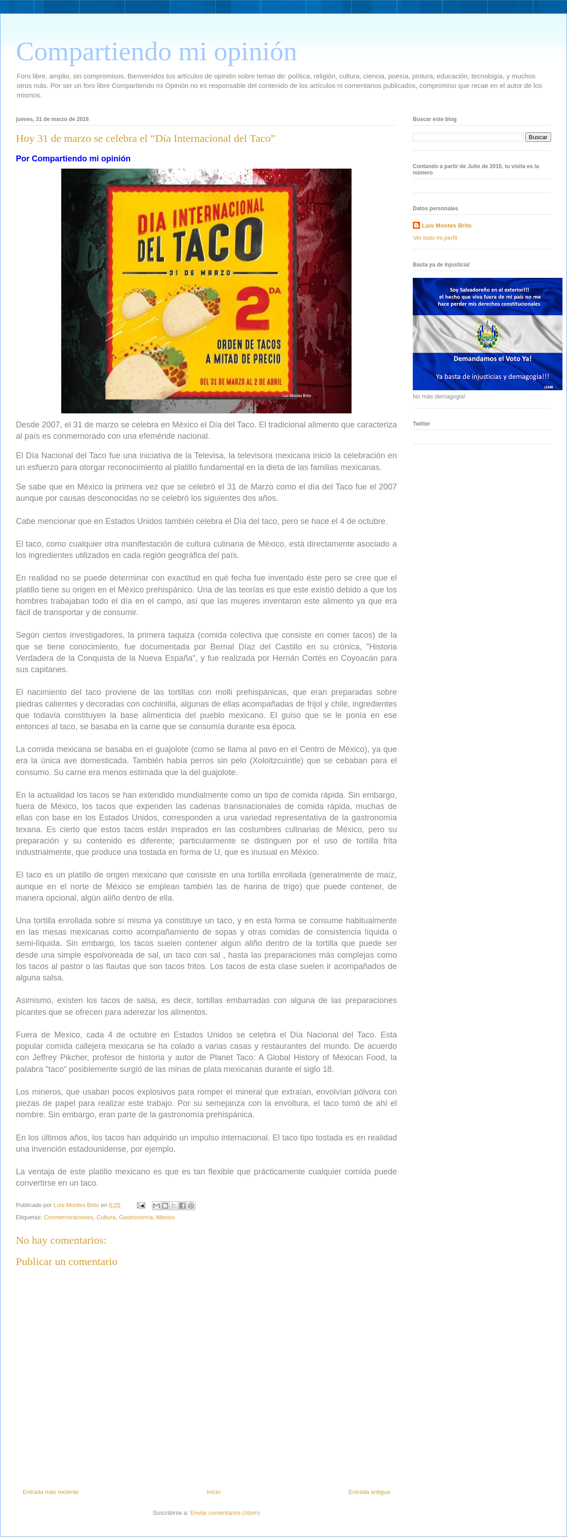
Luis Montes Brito (77, 1205)
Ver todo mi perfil (435, 237)
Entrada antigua (369, 1492)
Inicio (213, 1492)
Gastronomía (136, 1217)
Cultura (106, 1217)
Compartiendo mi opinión (156, 51)
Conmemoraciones (68, 1217)
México (165, 1217)
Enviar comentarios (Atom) (225, 1512)
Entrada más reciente (51, 1492)
